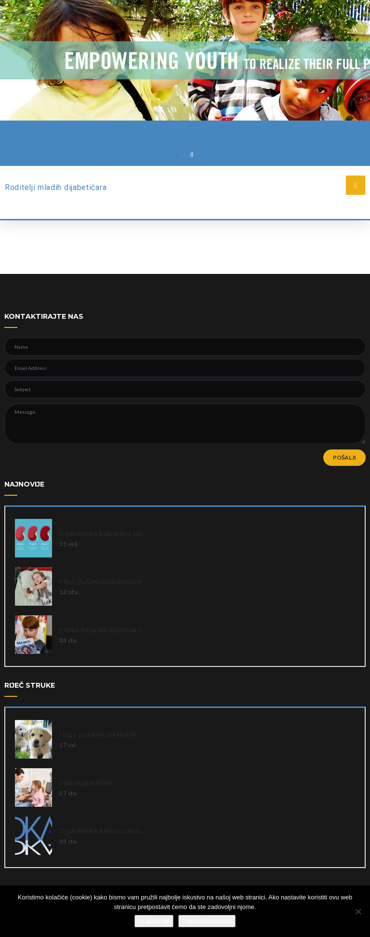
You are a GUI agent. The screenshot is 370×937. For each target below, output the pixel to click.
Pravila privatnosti (207, 920)
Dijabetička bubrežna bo (101, 533)
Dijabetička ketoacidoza (100, 831)
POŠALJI (344, 457)
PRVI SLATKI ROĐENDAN (100, 581)
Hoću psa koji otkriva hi (97, 734)
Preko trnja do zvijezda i (99, 630)
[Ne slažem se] (358, 911)
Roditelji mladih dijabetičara (55, 187)
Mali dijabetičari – (88, 783)
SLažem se (154, 920)
